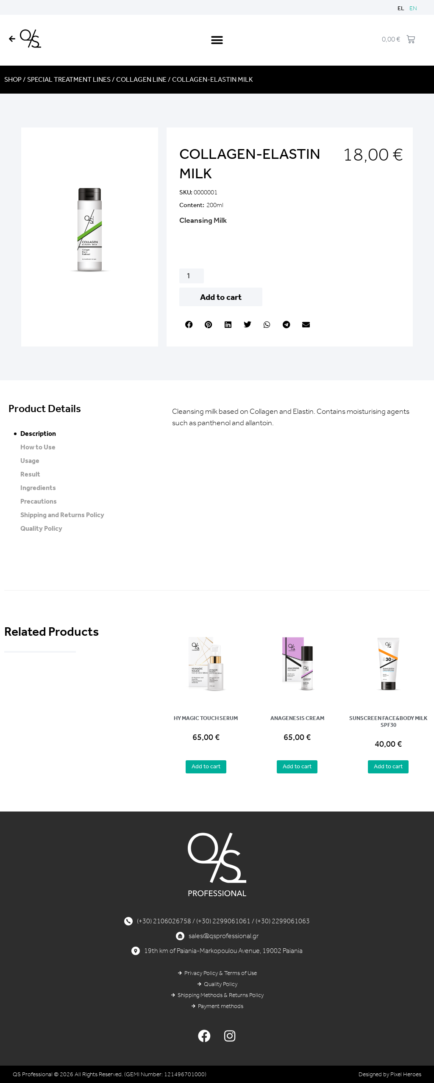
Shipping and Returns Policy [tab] (62, 515)
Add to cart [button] (206, 766)
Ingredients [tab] (38, 488)
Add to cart (221, 297)
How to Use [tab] (38, 447)
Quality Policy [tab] (41, 528)
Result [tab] (30, 474)
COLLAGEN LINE (141, 79)
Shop (13, 79)
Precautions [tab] (38, 501)
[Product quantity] (191, 276)
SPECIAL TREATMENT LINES (69, 79)
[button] (216, 40)
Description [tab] (38, 433)
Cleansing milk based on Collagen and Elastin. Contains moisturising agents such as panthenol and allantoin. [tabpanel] (290, 417)
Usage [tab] (29, 461)
